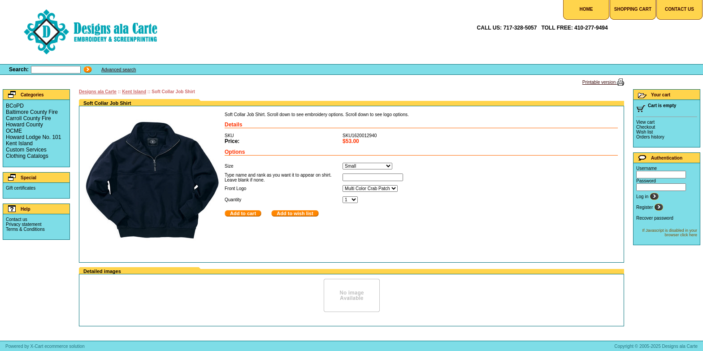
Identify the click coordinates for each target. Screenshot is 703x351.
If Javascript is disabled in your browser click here (669, 232)
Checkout (645, 127)
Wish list (644, 132)
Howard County (24, 124)
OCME (14, 131)
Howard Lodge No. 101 (33, 137)
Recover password (654, 218)
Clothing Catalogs (27, 156)
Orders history (650, 136)
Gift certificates (20, 188)
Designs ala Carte (98, 91)
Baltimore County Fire (32, 112)
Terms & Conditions (25, 229)
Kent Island (19, 143)
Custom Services (26, 150)
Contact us (16, 219)
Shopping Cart (632, 9)
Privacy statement (23, 224)
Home (586, 9)
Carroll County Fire (28, 118)
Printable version (599, 82)
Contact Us (679, 9)
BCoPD (15, 106)
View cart (645, 122)
